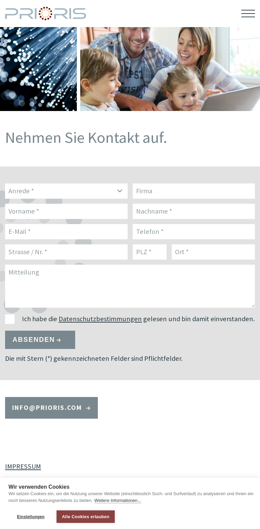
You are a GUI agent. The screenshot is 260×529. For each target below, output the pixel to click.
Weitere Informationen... (118, 500)
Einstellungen (30, 516)
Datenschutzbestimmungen (100, 318)
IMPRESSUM (23, 466)
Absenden (34, 339)
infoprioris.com (48, 407)
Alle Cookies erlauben (85, 516)
